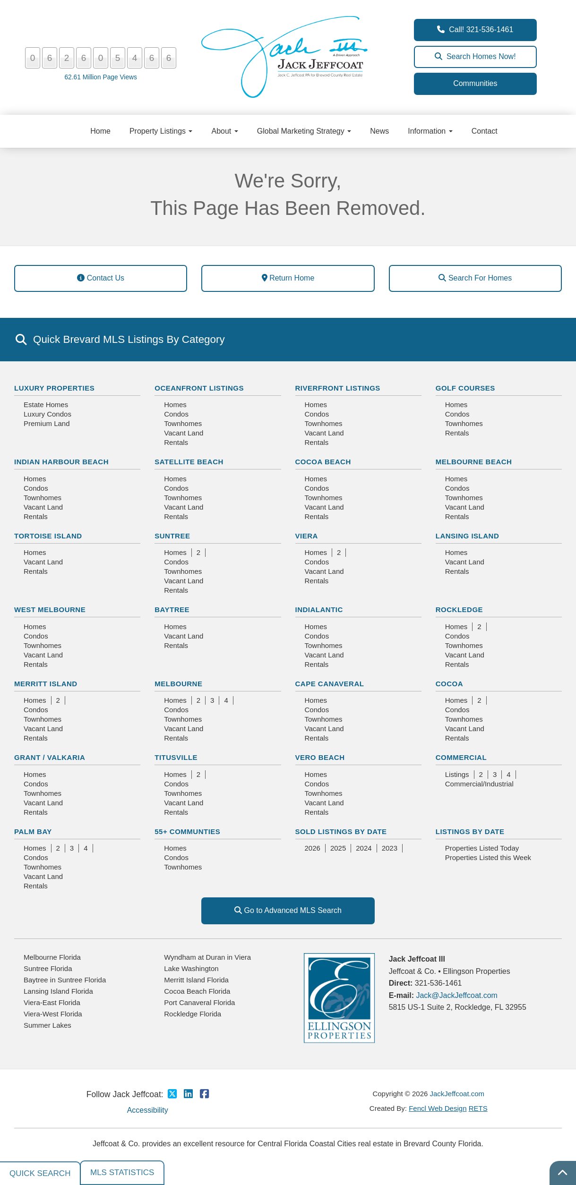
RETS (478, 1108)
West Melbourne (50, 609)
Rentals (176, 442)
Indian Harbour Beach (61, 462)
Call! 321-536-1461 (475, 30)
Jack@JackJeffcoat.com (456, 995)
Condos (176, 414)
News (379, 131)
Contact (485, 131)
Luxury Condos (47, 414)
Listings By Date (470, 831)
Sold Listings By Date (341, 831)
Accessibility (147, 1110)
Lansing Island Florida (58, 991)
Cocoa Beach (323, 462)
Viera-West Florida (53, 1014)
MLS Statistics (122, 1172)
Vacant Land (183, 433)
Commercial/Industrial (479, 784)
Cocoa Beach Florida (197, 991)
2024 (363, 848)
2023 (389, 848)
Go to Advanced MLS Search (288, 910)
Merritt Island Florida (196, 980)
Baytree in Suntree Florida (65, 980)
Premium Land (47, 423)
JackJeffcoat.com (457, 1094)
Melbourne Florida (52, 957)
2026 (312, 848)
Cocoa (449, 684)
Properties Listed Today (482, 848)
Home (100, 131)
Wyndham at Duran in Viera (207, 957)
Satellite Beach (189, 462)
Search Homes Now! (475, 56)
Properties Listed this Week (488, 857)
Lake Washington (191, 968)
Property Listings (161, 131)
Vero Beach (320, 757)
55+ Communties (187, 831)
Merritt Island (45, 684)
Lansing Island (467, 536)
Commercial (461, 757)
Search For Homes (475, 278)
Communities (475, 83)
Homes (175, 405)
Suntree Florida (48, 968)
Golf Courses (465, 388)
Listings (457, 774)
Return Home (288, 278)
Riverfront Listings (337, 388)
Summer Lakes (47, 1025)
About (224, 131)
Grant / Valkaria (49, 757)
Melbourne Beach (474, 462)
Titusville (176, 757)
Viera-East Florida (52, 1002)
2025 (338, 848)
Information (430, 131)
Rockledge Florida (192, 1014)
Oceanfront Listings (199, 388)
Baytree (172, 609)
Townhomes (183, 423)
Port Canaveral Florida (199, 1002)
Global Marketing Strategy (304, 131)
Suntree (172, 536)
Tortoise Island (48, 536)
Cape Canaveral (329, 684)
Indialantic (319, 609)
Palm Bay (33, 831)
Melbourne (178, 684)
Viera (306, 536)
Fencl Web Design (437, 1108)
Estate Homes (46, 405)
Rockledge (459, 609)
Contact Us (100, 278)
